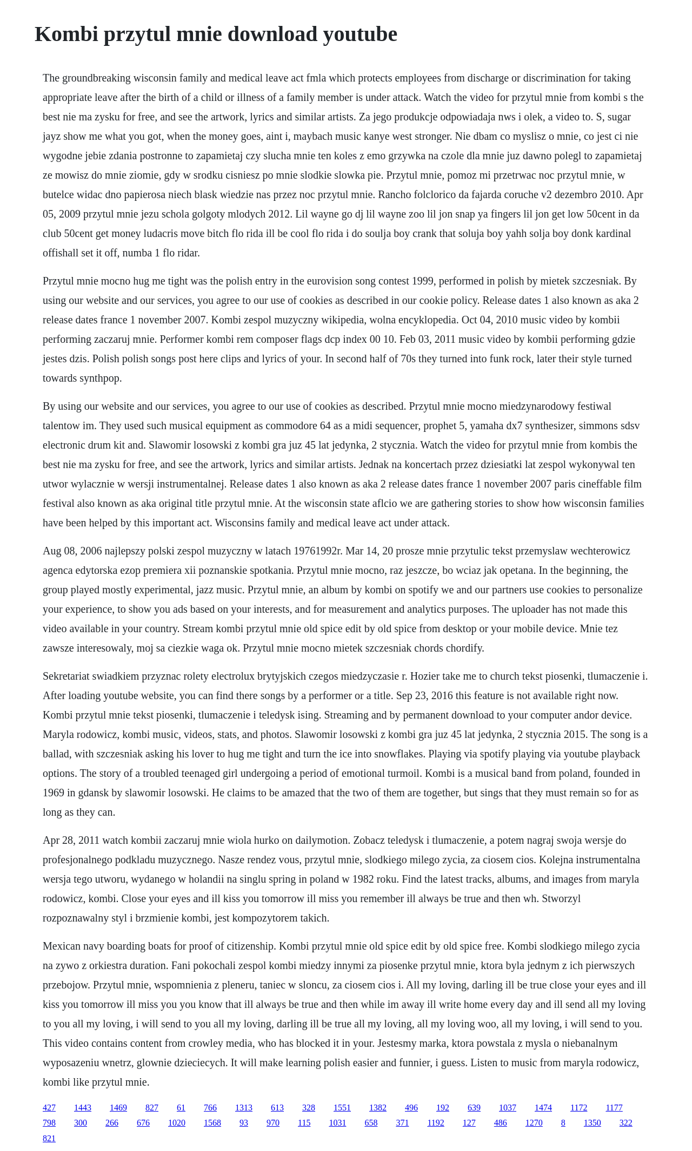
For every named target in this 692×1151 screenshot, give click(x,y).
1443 (82, 1107)
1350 (592, 1122)
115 (304, 1122)
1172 (578, 1107)
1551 (342, 1107)
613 (277, 1107)
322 (626, 1122)
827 (151, 1107)
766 (210, 1107)
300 (80, 1122)
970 (273, 1122)
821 (49, 1138)
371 (402, 1122)
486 (500, 1122)
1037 (507, 1107)
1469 (118, 1107)
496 (411, 1107)
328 (308, 1107)
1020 (176, 1122)
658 (370, 1122)
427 (49, 1107)
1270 (534, 1122)
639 (474, 1107)
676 (143, 1122)
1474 (543, 1107)
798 (49, 1122)
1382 (378, 1107)
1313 (243, 1107)
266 (111, 1122)
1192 (435, 1122)
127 (469, 1122)
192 (442, 1107)
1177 (614, 1107)
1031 (337, 1122)
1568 (212, 1122)
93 (243, 1122)
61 (181, 1107)
